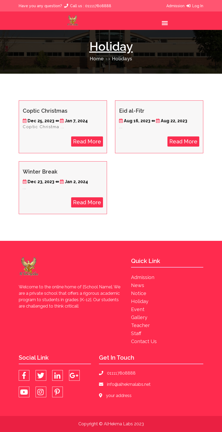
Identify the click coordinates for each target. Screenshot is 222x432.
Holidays (122, 58)
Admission (175, 6)
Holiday (139, 301)
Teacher (140, 325)
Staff (136, 333)
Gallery (139, 317)
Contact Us (144, 341)
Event (137, 309)
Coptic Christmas (45, 111)
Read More (87, 141)
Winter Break (40, 171)
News (137, 285)
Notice (138, 293)
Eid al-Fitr (131, 111)
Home (97, 58)
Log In (197, 6)
